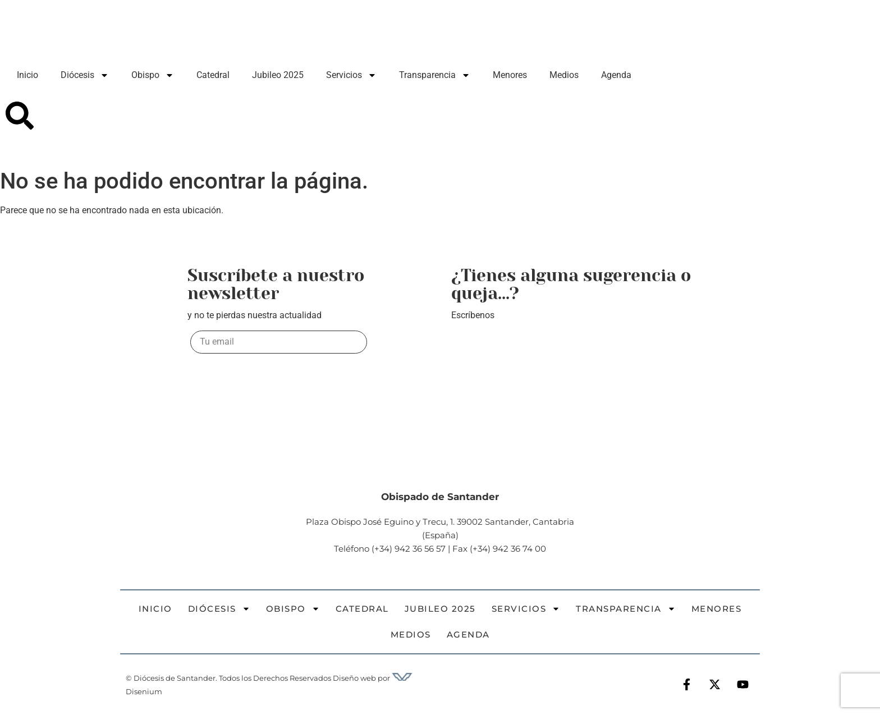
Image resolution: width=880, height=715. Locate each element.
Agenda (616, 75)
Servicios (351, 75)
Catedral (213, 75)
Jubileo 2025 (278, 75)
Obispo (152, 75)
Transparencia (434, 75)
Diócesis (85, 75)
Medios (564, 75)
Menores (510, 75)
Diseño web (354, 677)
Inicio (27, 75)
